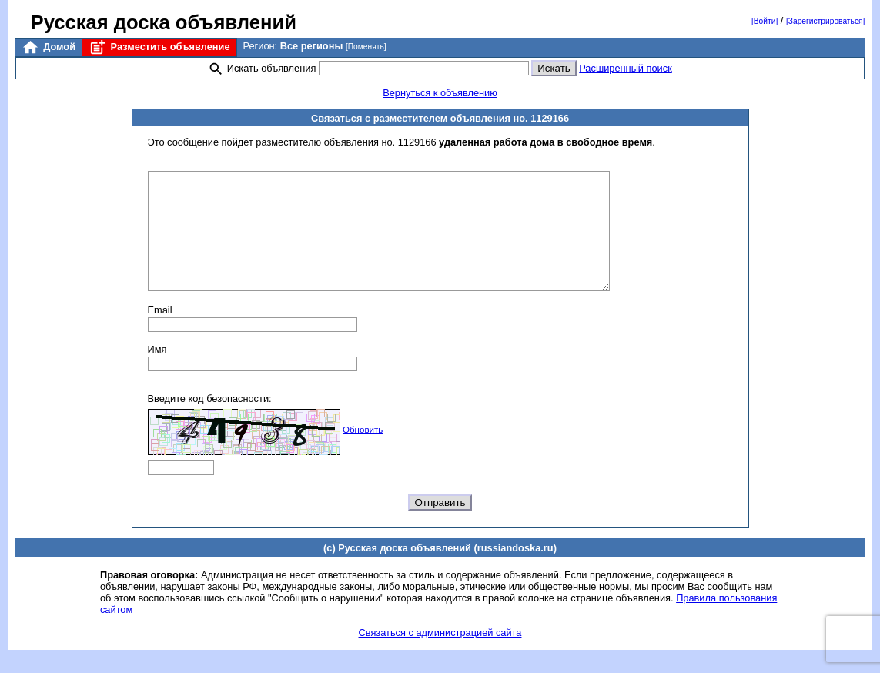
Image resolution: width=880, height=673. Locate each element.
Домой (48, 47)
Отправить (439, 525)
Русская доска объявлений (163, 22)
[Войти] (764, 21)
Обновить (363, 452)
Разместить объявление (159, 47)
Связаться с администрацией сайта (440, 655)
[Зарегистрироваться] (825, 21)
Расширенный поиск (625, 68)
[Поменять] (366, 46)
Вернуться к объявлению (440, 93)
